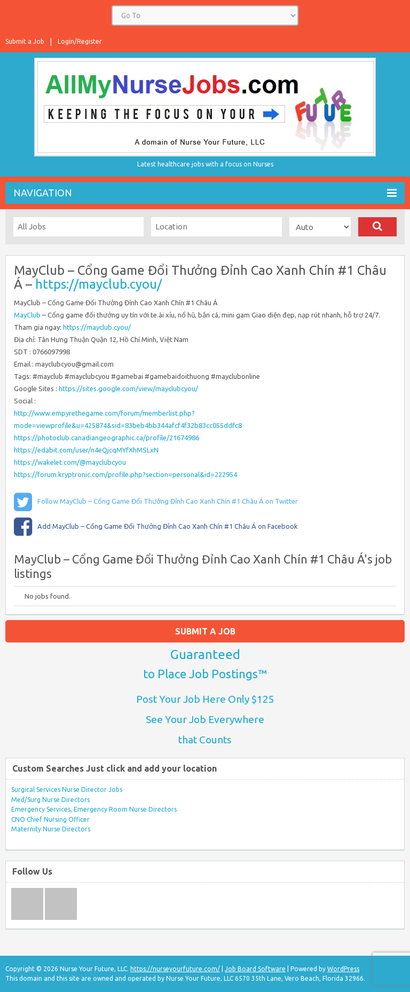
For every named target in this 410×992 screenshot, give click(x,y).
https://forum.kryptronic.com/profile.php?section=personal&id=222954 (125, 474)
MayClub (28, 315)
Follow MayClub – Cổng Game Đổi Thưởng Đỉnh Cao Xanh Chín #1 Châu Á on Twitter (167, 501)
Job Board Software (255, 968)
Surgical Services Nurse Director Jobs (66, 789)
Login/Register (80, 41)
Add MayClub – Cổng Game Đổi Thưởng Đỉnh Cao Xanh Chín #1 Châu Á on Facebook (167, 526)
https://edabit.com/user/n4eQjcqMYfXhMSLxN (86, 450)
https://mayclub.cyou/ (98, 284)
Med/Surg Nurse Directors (50, 799)
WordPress (343, 968)
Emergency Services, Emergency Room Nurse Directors (94, 809)
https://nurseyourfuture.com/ (175, 968)
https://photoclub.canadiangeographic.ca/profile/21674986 (106, 437)
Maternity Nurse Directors (50, 829)
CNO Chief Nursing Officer (50, 819)
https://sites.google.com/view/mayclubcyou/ (128, 388)
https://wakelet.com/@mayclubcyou (70, 462)
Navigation (205, 193)
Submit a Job (24, 41)
